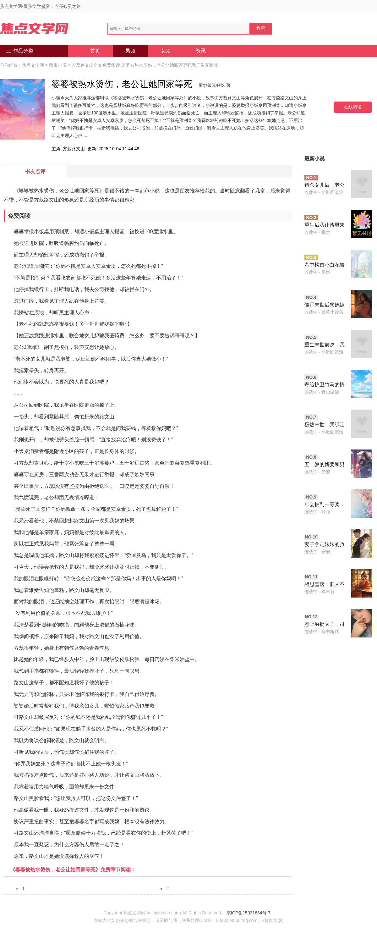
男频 (130, 50)
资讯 (201, 50)
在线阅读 (353, 107)
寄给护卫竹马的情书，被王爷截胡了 (324, 385)
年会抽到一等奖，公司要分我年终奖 (324, 505)
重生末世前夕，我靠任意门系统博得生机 (324, 345)
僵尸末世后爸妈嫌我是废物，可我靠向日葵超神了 (324, 305)
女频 (166, 50)
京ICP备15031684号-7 (248, 912)
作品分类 (23, 50)
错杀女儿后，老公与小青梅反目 (324, 185)
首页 (95, 50)
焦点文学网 (33, 65)
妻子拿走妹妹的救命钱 (324, 545)
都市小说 (58, 65)
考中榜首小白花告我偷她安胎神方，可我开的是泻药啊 (324, 265)
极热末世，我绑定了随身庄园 (324, 425)
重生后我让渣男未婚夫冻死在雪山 (324, 225)
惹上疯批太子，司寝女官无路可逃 (324, 624)
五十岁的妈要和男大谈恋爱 (324, 465)
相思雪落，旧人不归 (324, 585)
